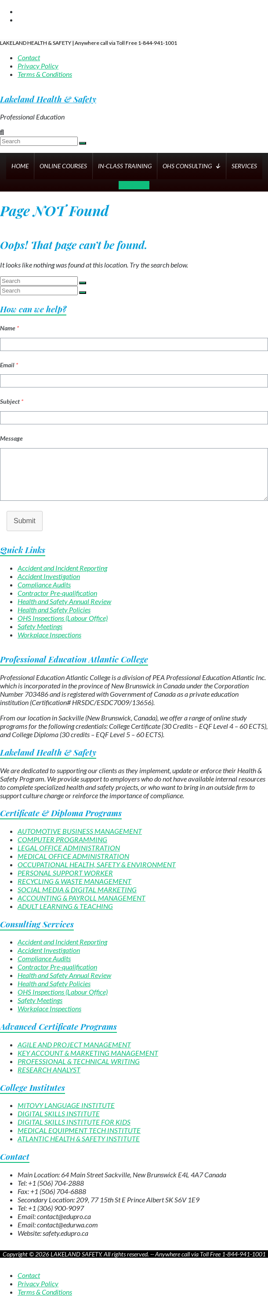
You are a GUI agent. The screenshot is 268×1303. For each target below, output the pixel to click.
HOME (20, 166)
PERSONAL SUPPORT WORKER (65, 873)
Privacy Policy (38, 66)
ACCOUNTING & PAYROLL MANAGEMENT (81, 898)
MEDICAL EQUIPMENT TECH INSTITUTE (79, 1130)
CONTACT (134, 185)
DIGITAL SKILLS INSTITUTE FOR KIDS (74, 1122)
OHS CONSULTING (192, 166)
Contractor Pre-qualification (57, 593)
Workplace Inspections (49, 634)
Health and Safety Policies (54, 609)
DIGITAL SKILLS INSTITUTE (59, 1113)
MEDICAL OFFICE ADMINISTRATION (73, 856)
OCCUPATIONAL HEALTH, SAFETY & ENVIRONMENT (97, 864)
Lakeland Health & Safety (48, 99)
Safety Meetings (40, 626)
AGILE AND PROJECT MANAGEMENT (74, 1044)
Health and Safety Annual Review (64, 601)
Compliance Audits (44, 584)
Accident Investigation (49, 576)
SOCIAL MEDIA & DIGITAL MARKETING (77, 889)
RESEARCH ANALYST (49, 1069)
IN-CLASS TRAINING (125, 166)
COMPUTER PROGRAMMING (62, 839)
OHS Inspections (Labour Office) (63, 618)
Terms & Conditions (45, 74)
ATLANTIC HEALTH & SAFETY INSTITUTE (79, 1138)
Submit (25, 521)
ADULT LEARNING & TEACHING (65, 906)
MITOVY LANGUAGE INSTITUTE (66, 1105)
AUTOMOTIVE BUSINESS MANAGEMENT (80, 831)
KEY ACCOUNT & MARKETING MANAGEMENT (88, 1053)
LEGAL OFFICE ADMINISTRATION (69, 847)
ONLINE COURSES (63, 166)
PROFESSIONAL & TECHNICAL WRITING (79, 1061)
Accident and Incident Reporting (62, 568)
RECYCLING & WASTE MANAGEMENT (74, 881)
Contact (29, 57)
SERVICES (244, 166)
